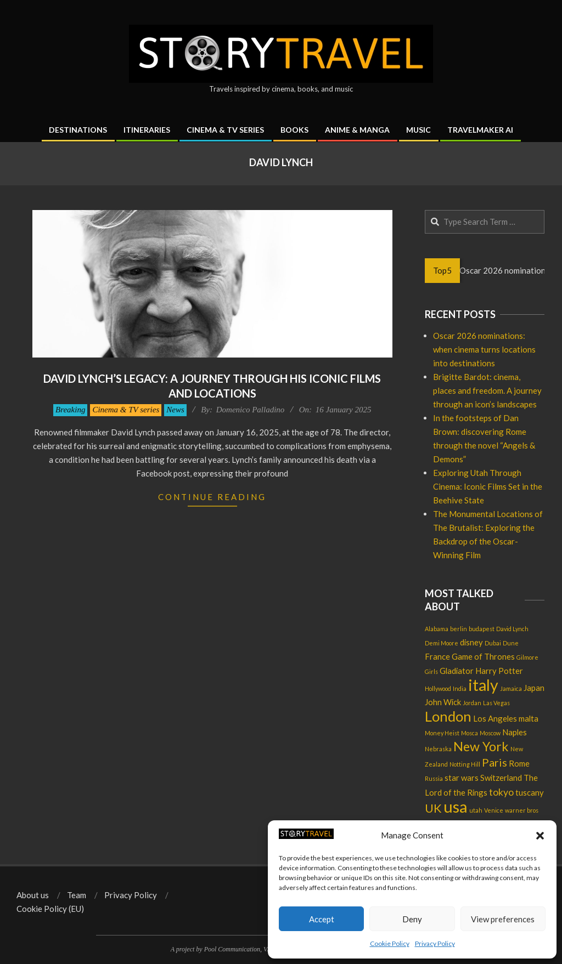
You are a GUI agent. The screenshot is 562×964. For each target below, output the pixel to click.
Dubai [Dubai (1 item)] (493, 643)
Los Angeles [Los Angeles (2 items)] (495, 718)
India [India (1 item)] (460, 688)
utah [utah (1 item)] (475, 810)
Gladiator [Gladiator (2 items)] (457, 671)
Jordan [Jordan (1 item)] (472, 702)
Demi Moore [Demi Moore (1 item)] (441, 643)
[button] (540, 835)
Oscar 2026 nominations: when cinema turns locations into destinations (484, 349)
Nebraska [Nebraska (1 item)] (438, 748)
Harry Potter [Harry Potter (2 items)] (499, 671)
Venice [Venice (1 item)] (493, 810)
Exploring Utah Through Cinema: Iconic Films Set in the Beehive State (487, 486)
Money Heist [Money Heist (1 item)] (442, 732)
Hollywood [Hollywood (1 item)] (438, 688)
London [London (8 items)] (448, 716)
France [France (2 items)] (437, 656)
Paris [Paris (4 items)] (494, 762)
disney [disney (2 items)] (471, 642)
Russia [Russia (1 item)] (434, 778)
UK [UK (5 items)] (433, 808)
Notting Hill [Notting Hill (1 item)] (464, 764)
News (175, 409)
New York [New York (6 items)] (481, 746)
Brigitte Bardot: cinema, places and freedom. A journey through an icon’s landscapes (487, 390)
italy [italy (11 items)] (483, 685)
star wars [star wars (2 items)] (462, 777)
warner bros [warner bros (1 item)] (521, 810)
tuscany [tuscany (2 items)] (529, 792)
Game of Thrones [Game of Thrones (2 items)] (483, 656)
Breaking (70, 409)
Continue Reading (212, 497)
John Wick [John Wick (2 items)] (443, 702)
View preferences (503, 919)
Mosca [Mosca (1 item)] (469, 732)
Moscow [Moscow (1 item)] (490, 732)
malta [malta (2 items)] (528, 718)
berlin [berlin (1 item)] (458, 628)
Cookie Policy (389, 943)
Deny (412, 919)
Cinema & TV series (125, 409)
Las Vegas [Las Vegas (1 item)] (496, 702)
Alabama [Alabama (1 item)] (436, 628)
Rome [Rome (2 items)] (519, 763)
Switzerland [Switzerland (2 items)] (501, 777)
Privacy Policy (435, 943)
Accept (321, 919)
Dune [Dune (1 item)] (511, 643)
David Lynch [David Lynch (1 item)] (512, 628)
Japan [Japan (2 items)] (534, 688)
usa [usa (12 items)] (455, 806)
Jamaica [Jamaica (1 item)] (511, 688)
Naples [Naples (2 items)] (514, 732)
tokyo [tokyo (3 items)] (501, 792)
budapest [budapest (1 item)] (481, 628)
